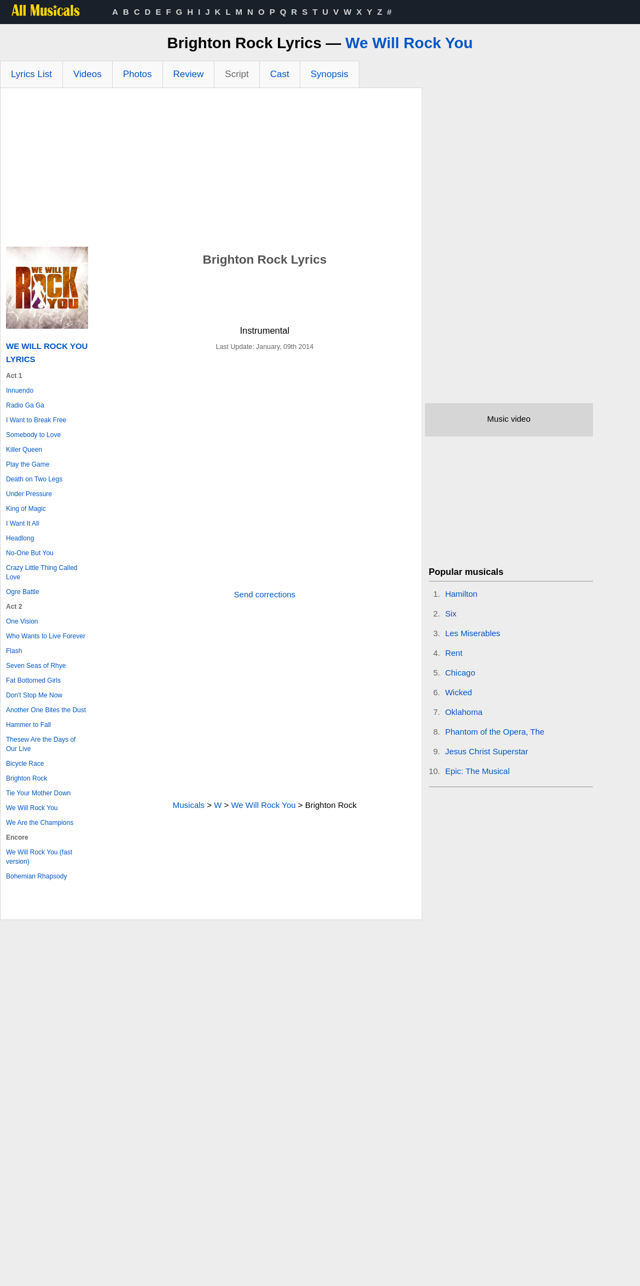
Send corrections (265, 594)
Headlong (20, 538)
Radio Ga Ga (25, 405)
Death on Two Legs (34, 479)
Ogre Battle (22, 592)
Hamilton (461, 593)
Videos (87, 74)
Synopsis (329, 74)
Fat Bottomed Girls (33, 680)
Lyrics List (31, 74)
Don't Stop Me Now (34, 695)
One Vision (22, 621)
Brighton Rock (26, 778)
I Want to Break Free (36, 420)
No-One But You (30, 553)
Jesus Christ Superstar (486, 751)
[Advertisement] (211, 170)
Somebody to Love (33, 435)
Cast (279, 74)
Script (236, 74)
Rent (454, 652)
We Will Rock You (409, 42)
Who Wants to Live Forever (45, 636)
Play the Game (27, 464)
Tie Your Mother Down (38, 793)
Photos (137, 74)
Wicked (458, 692)
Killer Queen (24, 449)
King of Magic (26, 509)
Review (188, 74)
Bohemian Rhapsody (36, 876)
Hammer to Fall (28, 725)
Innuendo (19, 390)
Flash (14, 651)
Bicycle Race (25, 763)
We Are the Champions (39, 823)
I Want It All (22, 523)
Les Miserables (473, 633)
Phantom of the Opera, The (495, 731)
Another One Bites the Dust (46, 710)
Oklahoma (463, 712)
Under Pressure (29, 494)
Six (451, 613)
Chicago (460, 672)
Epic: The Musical (477, 771)
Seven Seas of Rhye (36, 666)
